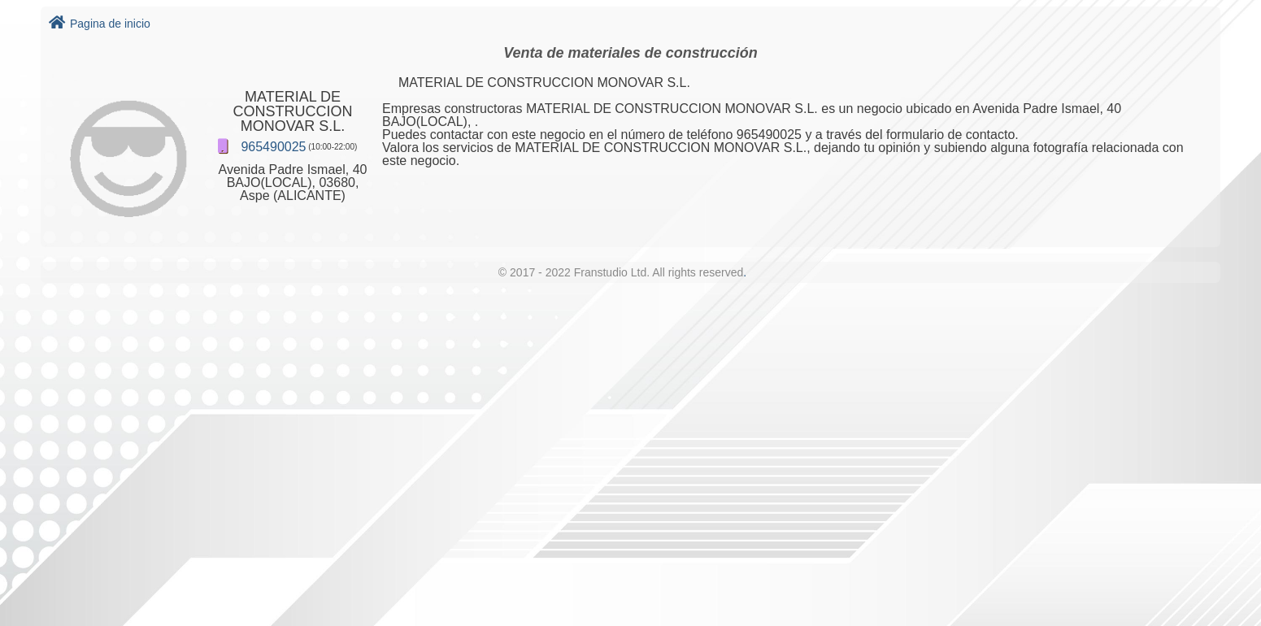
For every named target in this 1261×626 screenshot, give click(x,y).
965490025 (273, 147)
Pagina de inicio (99, 23)
